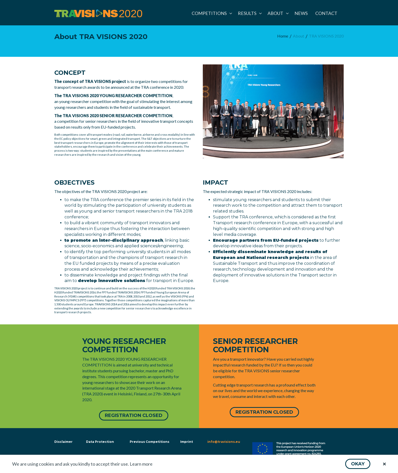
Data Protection (100, 442)
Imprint (186, 442)
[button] (357, 464)
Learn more (141, 464)
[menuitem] (211, 13)
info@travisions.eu (223, 442)
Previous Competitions (149, 442)
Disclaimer (63, 442)
